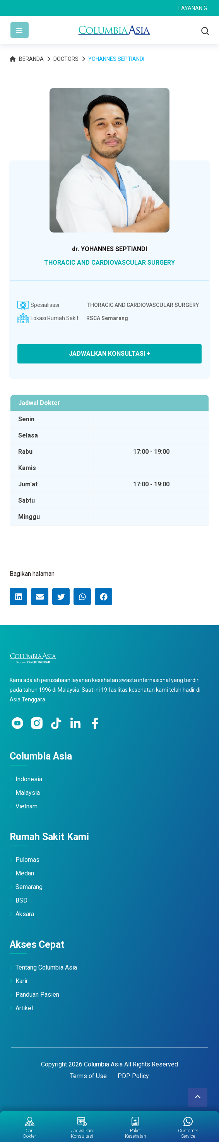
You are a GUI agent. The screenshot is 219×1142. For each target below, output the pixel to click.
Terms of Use (88, 1076)
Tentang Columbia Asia (46, 967)
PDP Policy (133, 1076)
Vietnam (26, 806)
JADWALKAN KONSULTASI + (110, 353)
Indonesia (28, 779)
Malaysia (27, 792)
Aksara (24, 914)
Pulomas (27, 859)
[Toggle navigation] (19, 30)
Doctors (66, 59)
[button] (18, 596)
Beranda (27, 59)
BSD (21, 900)
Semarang (29, 887)
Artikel (24, 1008)
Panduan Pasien (37, 994)
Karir (21, 981)
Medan (24, 873)
